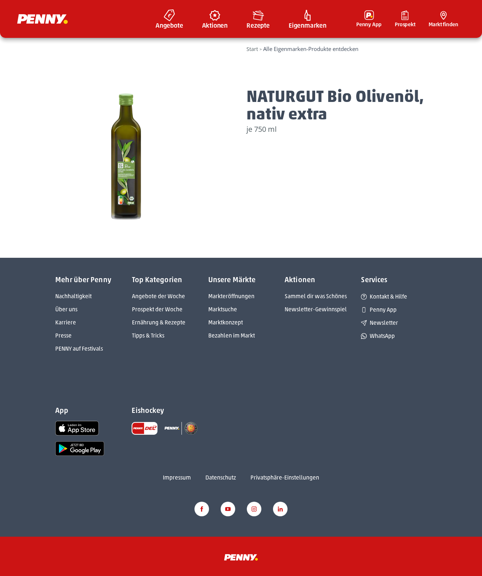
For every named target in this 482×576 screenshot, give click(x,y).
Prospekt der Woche (157, 309)
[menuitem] (169, 19)
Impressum (177, 477)
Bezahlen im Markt (231, 335)
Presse (63, 335)
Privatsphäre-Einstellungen (284, 477)
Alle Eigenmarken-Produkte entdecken (310, 48)
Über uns (66, 309)
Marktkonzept (225, 322)
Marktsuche (222, 309)
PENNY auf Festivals (79, 348)
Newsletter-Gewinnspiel (316, 309)
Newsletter (379, 322)
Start (252, 49)
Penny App (379, 309)
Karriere (65, 322)
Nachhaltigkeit (73, 296)
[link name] (77, 427)
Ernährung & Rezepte (158, 322)
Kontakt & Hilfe (384, 296)
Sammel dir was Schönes (316, 296)
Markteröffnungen (231, 296)
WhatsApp (378, 335)
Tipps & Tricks (148, 335)
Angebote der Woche (158, 296)
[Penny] (241, 556)
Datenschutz (220, 477)
